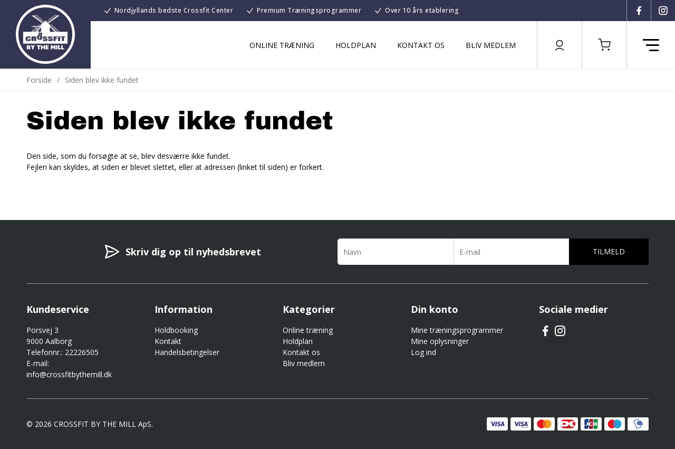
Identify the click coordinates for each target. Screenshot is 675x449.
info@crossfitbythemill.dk (69, 374)
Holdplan (355, 45)
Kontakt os (421, 45)
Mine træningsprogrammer (457, 330)
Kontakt (168, 341)
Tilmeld (609, 251)
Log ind (423, 352)
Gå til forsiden (84, 185)
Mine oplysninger (440, 341)
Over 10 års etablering (422, 10)
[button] (604, 45)
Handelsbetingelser (187, 352)
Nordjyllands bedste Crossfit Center (174, 10)
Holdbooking (176, 330)
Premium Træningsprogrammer (309, 10)
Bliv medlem (491, 45)
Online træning (281, 45)
